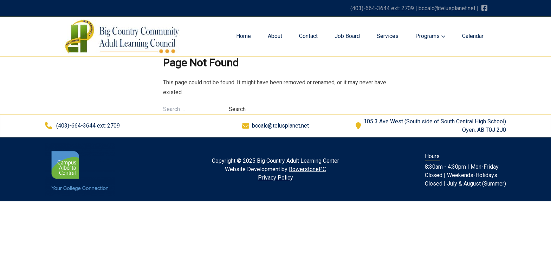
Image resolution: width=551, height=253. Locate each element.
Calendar (473, 36)
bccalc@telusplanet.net (447, 8)
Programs (430, 36)
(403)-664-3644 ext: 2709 (382, 8)
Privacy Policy (275, 177)
